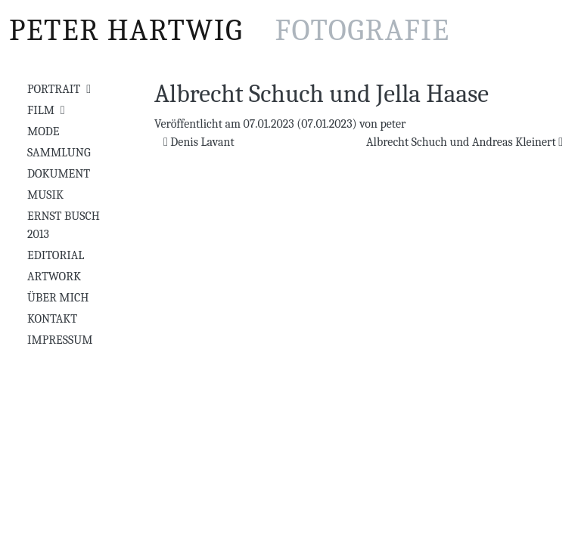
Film (40, 110)
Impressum (59, 340)
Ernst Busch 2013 (63, 225)
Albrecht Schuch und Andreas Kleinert (464, 142)
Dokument (58, 174)
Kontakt (52, 319)
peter (392, 124)
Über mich (58, 297)
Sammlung (59, 152)
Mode (43, 131)
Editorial (55, 255)
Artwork (54, 276)
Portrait (53, 89)
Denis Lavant (199, 142)
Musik (45, 195)
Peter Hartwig (229, 30)
